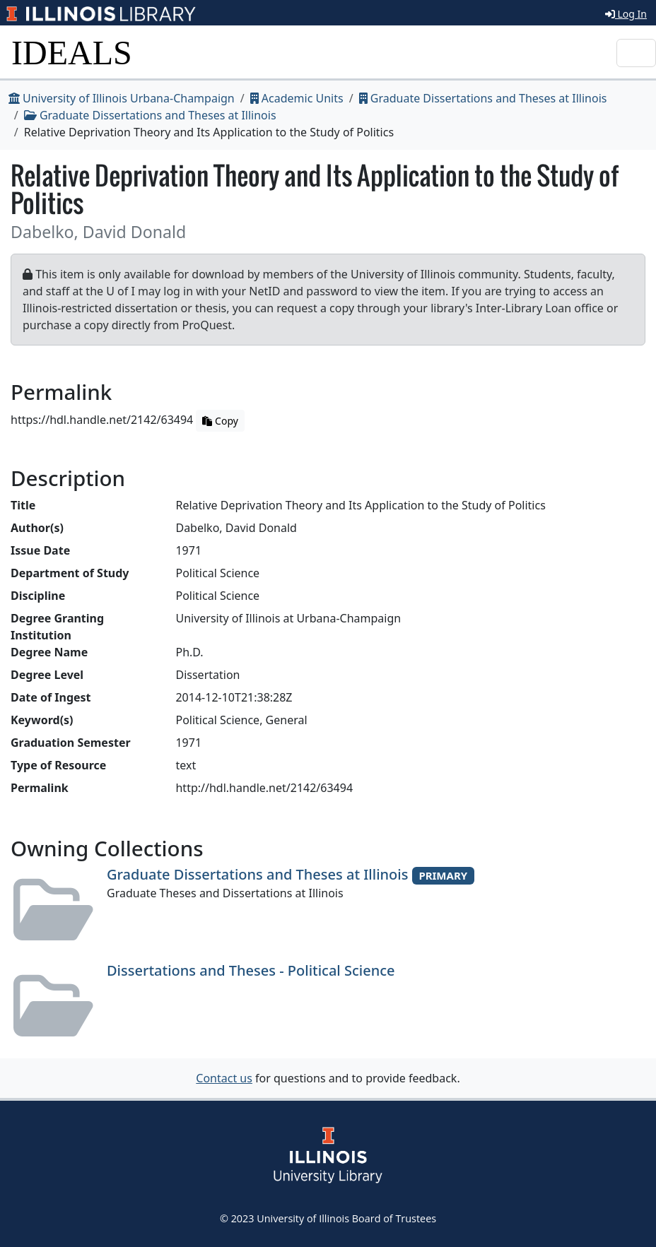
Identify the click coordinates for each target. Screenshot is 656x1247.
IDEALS (71, 52)
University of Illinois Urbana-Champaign (121, 98)
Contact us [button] (224, 1078)
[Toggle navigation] (636, 53)
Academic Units (297, 98)
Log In (626, 13)
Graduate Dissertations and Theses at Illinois (483, 98)
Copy (220, 420)
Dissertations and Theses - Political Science (251, 970)
